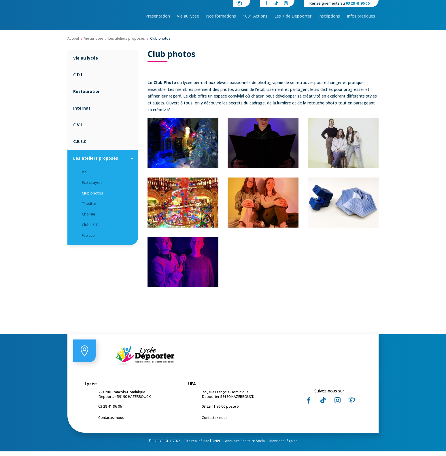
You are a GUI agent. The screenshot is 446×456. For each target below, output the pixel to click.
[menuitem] (157, 16)
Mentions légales (283, 445)
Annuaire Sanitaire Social (245, 445)
